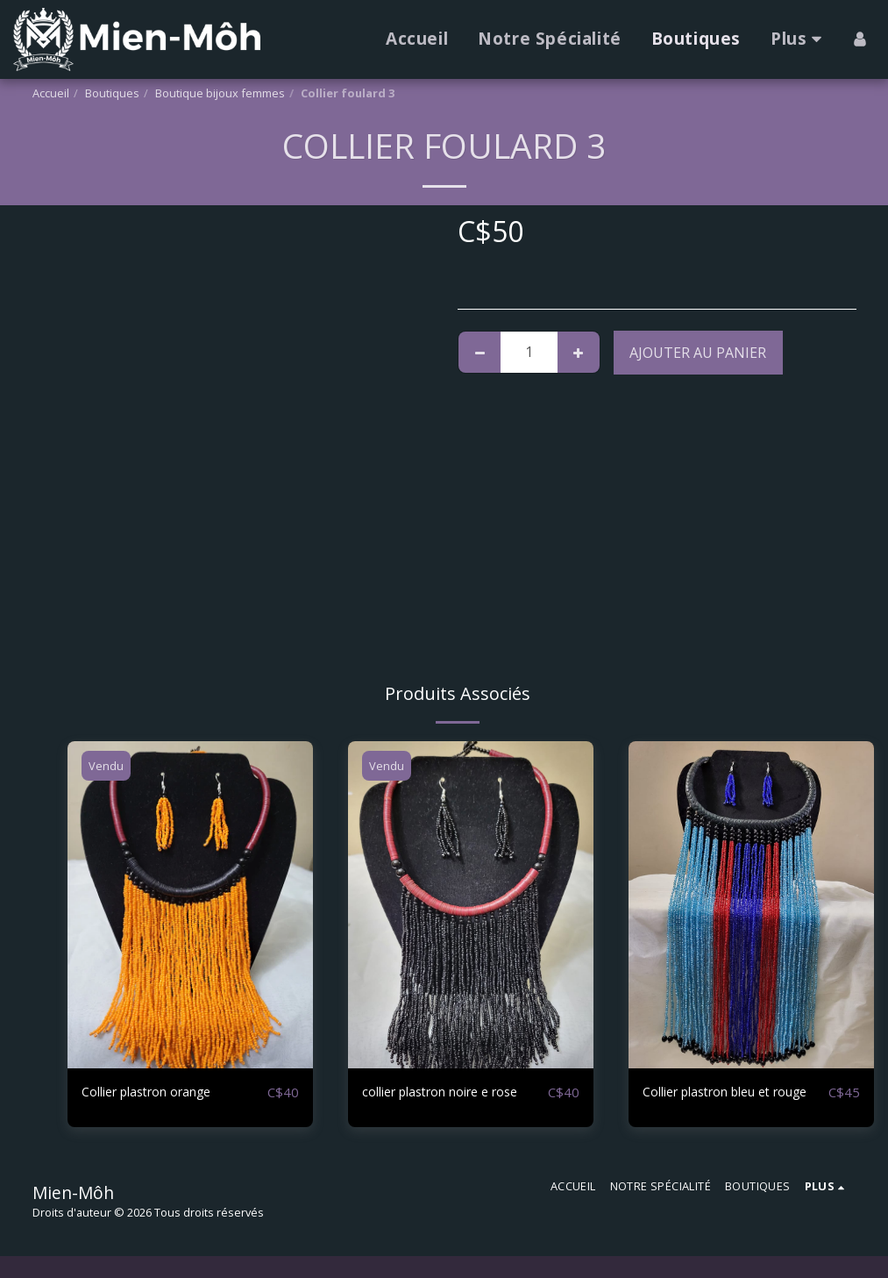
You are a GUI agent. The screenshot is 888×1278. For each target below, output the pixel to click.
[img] (190, 904)
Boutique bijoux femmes (220, 93)
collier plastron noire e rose (453, 1093)
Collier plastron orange (158, 1093)
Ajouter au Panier (697, 352)
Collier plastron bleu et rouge (718, 1103)
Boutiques (112, 93)
